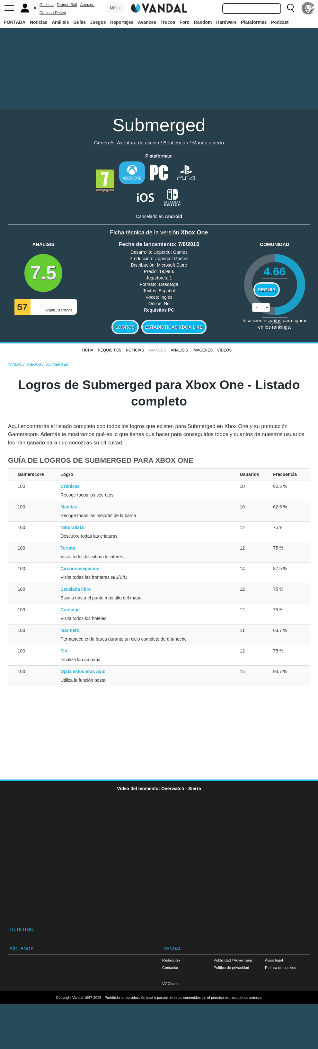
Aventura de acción (138, 142)
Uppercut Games (171, 252)
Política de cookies (280, 967)
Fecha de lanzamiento (147, 244)
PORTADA (14, 22)
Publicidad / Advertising (233, 960)
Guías (79, 22)
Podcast (279, 22)
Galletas (47, 5)
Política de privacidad (231, 967)
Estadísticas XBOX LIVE (173, 327)
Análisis (60, 22)
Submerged (159, 125)
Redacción (171, 960)
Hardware (226, 22)
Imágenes (202, 350)
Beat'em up (175, 142)
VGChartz (170, 983)
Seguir (267, 289)
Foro (185, 22)
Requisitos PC (159, 310)
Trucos (168, 22)
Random (203, 22)
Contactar (170, 967)
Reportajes (121, 22)
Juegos (98, 22)
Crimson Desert (53, 13)
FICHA (87, 350)
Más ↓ (115, 8)
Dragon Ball (67, 5)
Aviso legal (274, 960)
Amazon (87, 5)
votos (275, 323)
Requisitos (109, 350)
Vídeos (224, 350)
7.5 (43, 272)
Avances (147, 22)
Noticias (38, 22)
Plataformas (254, 22)
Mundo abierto (208, 142)
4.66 (275, 271)
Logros (125, 327)
